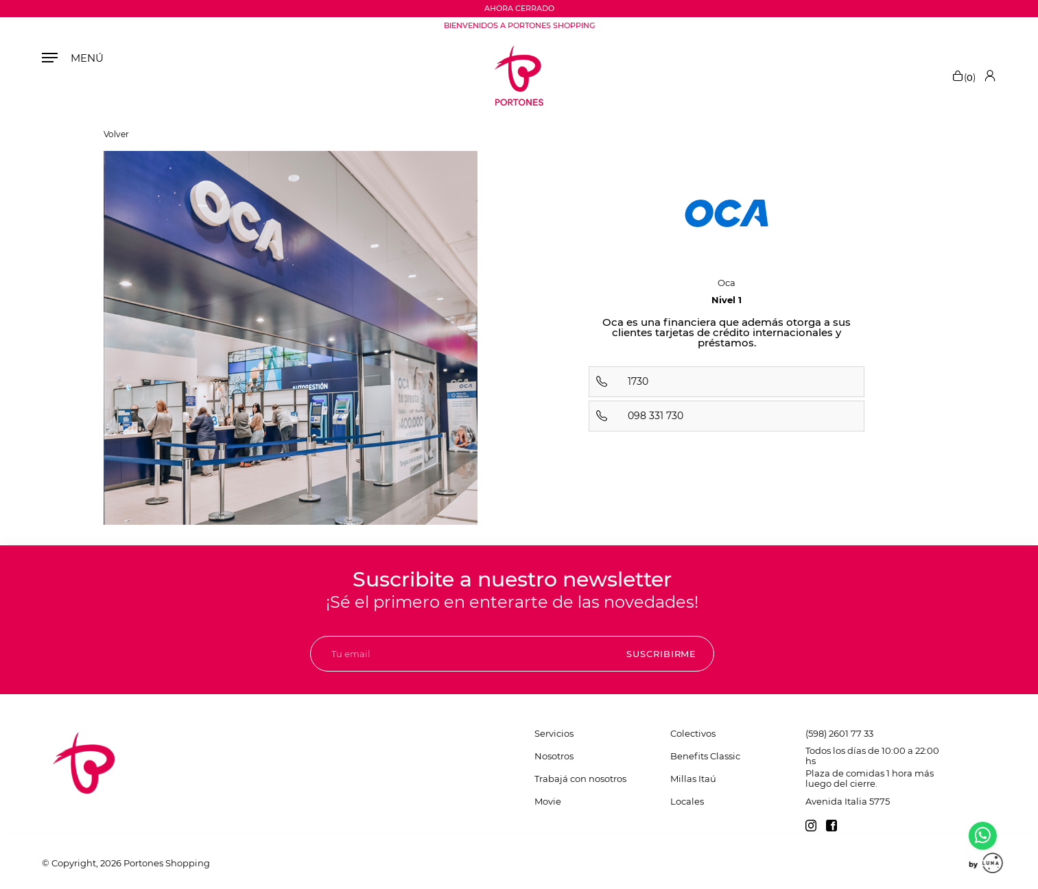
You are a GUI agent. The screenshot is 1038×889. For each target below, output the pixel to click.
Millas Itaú (693, 778)
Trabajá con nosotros (580, 778)
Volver (116, 134)
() (964, 75)
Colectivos (693, 733)
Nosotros (554, 755)
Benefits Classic (705, 755)
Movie (547, 801)
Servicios (554, 733)
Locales (687, 801)
